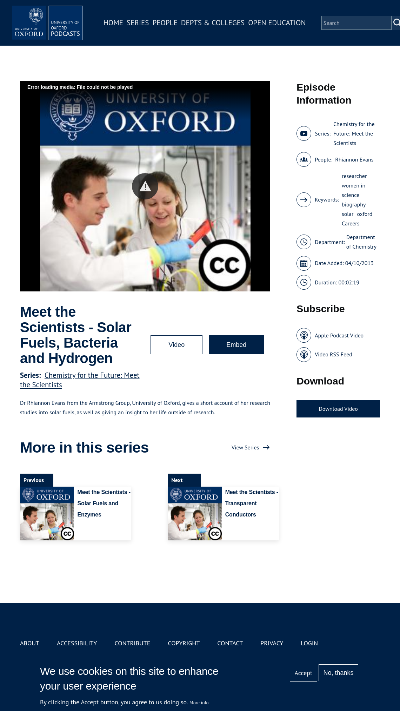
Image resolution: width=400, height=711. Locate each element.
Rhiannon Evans (354, 159)
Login (309, 643)
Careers (351, 223)
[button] (145, 186)
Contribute (132, 643)
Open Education (283, 26)
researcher (354, 175)
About (29, 643)
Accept (303, 673)
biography (354, 204)
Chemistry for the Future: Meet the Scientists (354, 133)
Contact (230, 643)
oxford (364, 213)
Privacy (271, 643)
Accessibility (77, 643)
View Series (245, 447)
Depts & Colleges (220, 26)
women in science (353, 190)
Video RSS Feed (333, 354)
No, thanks (338, 672)
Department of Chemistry (361, 241)
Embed (236, 344)
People (171, 26)
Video (176, 344)
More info (199, 702)
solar (347, 213)
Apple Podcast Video (339, 335)
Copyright (184, 643)
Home (120, 26)
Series (144, 26)
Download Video (338, 408)
